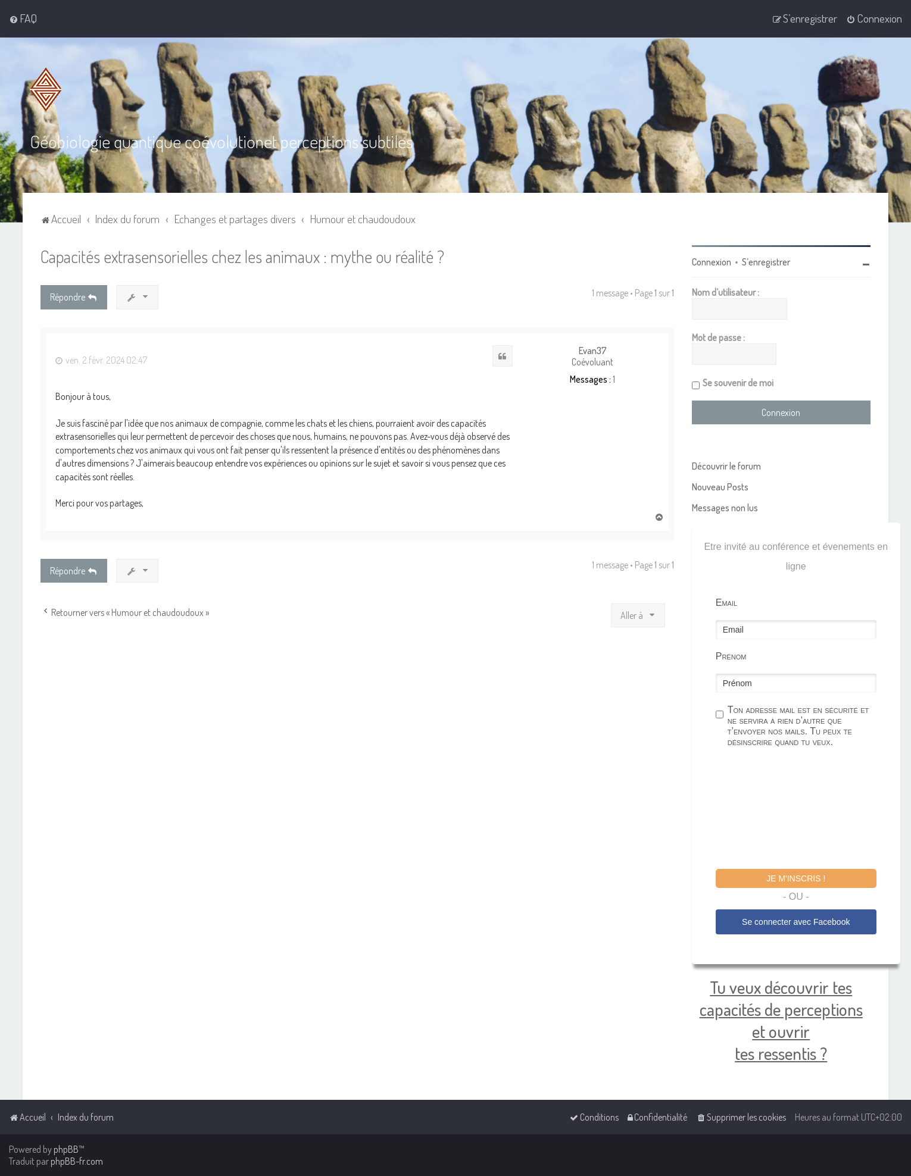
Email (726, 603)
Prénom (731, 656)
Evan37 (593, 350)
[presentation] (806, 810)
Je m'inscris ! (795, 878)
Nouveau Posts (720, 487)
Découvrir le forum (726, 466)
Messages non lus (725, 508)
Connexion (711, 262)
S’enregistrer (766, 262)
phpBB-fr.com (77, 1161)
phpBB (66, 1149)
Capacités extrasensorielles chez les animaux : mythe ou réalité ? (242, 256)
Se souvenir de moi (738, 383)
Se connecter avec (796, 922)
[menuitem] (23, 18)
